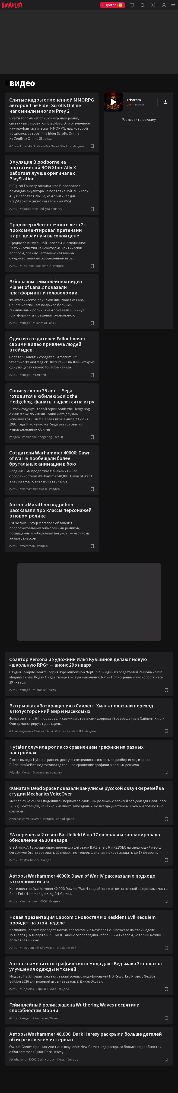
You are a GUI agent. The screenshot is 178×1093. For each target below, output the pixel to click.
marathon (27, 546)
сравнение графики (47, 772)
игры (13, 209)
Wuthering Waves (46, 1018)
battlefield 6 (29, 860)
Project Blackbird (22, 146)
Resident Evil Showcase (37, 948)
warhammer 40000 (33, 489)
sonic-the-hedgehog (37, 437)
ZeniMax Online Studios (54, 146)
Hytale (14, 772)
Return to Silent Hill (69, 731)
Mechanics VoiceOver (25, 819)
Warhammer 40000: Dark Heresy (32, 1059)
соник (59, 437)
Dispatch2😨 (112, 5)
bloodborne (29, 209)
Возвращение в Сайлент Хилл (31, 731)
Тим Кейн (40, 375)
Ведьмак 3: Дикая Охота (38, 989)
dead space (65, 819)
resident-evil (66, 948)
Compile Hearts (44, 690)
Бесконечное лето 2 (35, 266)
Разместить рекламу (139, 119)
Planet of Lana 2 (44, 323)
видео (78, 146)
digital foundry (51, 209)
